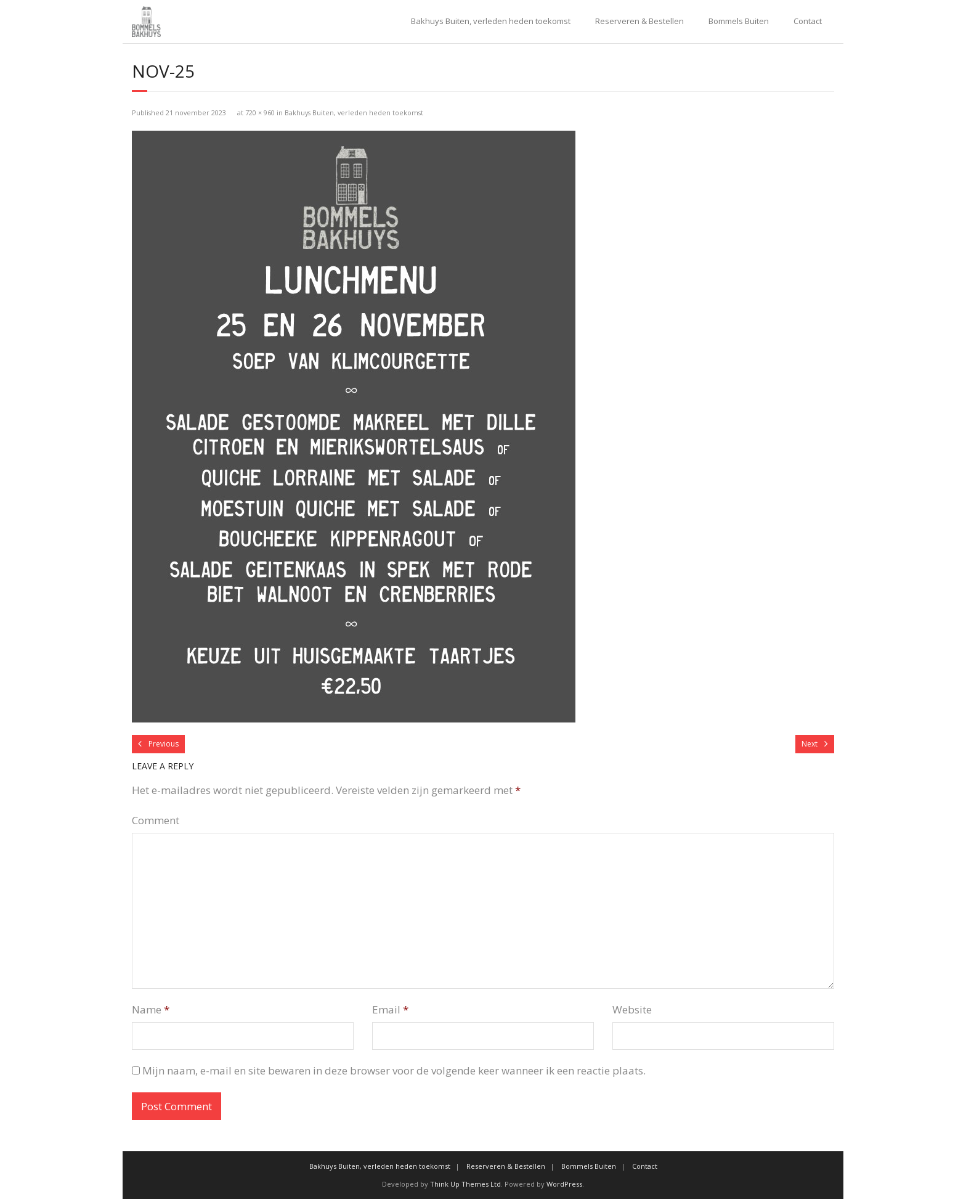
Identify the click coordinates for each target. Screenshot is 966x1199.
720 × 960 (260, 112)
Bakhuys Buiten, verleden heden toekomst (490, 21)
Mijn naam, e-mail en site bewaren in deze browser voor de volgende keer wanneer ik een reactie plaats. (394, 1070)
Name (150, 1009)
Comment (155, 820)
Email (390, 1009)
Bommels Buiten (738, 21)
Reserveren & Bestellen (639, 21)
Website (632, 1009)
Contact (808, 21)
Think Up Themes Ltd (465, 1184)
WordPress (564, 1184)
